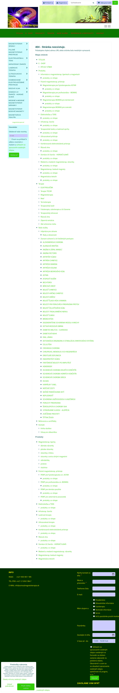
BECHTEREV (47, 282)
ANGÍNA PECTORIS (50, 253)
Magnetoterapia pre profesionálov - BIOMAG (60, 92)
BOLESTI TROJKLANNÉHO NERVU (55, 311)
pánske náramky (47, 449)
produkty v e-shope (50, 77)
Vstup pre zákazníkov (49, 432)
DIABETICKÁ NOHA (50, 333)
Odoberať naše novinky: (18, 131)
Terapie (50, 33)
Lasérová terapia (45, 514)
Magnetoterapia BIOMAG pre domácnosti (58, 99)
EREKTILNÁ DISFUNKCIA (52, 355)
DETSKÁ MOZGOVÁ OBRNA (53, 326)
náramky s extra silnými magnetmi (54, 456)
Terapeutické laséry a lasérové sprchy (55, 129)
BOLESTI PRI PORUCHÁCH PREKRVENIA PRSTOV (61, 304)
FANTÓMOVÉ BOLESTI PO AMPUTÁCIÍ (57, 362)
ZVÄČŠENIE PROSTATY (51, 413)
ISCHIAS (46, 381)
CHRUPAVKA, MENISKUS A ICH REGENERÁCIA (60, 351)
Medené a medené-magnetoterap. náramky (57, 161)
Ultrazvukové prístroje (49, 136)
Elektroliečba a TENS (48, 114)
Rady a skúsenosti (50, 234)
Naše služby (62, 33)
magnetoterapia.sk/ (18, 122)
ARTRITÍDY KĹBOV (49, 256)
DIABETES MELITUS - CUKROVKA (55, 329)
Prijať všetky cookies (25, 686)
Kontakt (100, 33)
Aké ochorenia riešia (48, 224)
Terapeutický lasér (47, 205)
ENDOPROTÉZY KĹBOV (51, 359)
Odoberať (14, 154)
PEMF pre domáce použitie (51, 489)
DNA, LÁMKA (47, 337)
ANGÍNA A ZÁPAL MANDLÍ (52, 249)
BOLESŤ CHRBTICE (50, 289)
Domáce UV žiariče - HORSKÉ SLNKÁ (54, 154)
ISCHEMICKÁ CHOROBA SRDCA (54, 377)
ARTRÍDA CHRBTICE (50, 260)
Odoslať (94, 678)
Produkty (39, 33)
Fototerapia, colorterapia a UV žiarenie (55, 209)
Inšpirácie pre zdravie (49, 231)
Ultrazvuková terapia (46, 522)
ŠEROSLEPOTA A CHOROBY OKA (55, 406)
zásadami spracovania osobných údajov (99, 667)
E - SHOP (29, 33)
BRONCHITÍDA (48, 318)
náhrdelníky (45, 460)
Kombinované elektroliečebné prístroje (55, 143)
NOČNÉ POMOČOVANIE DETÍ (53, 391)
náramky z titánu (47, 452)
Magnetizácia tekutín (49, 176)
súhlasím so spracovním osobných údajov (17, 147)
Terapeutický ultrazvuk (49, 213)
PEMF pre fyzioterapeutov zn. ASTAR (55, 474)
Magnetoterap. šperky (47, 441)
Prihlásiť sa (48, 2)
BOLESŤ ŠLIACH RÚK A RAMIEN (54, 300)
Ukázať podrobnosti (9, 685)
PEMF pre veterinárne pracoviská (53, 496)
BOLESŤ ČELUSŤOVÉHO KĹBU (54, 308)
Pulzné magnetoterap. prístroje (53, 81)
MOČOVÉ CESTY (49, 388)
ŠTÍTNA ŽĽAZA (48, 417)
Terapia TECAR (46, 191)
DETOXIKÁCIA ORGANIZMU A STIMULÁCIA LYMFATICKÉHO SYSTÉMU (68, 340)
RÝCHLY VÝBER (46, 66)
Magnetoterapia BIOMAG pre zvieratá (57, 107)
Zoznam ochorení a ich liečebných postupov (57, 238)
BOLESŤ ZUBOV (48, 315)
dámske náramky (47, 445)
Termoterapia (46, 202)
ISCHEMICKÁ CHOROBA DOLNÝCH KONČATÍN (59, 370)
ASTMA (45, 275)
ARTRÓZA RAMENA (50, 264)
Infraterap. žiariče (47, 121)
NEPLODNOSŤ (48, 395)
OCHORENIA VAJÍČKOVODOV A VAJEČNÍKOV (59, 399)
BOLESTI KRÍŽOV (49, 297)
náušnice (44, 467)
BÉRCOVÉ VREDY (49, 286)
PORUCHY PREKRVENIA (52, 402)
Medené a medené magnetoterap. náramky (55, 551)
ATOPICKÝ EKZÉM (49, 278)
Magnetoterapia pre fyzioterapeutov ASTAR (59, 85)
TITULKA (19, 33)
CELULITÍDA (47, 344)
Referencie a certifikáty (82, 33)
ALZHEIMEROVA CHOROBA (53, 242)
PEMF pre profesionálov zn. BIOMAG (54, 482)
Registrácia (62, 2)
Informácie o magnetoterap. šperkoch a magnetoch (60, 74)
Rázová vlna (45, 147)
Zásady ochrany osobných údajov (37, 690)
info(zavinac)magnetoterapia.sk (27, 585)
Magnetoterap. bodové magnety (53, 169)
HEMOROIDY (47, 366)
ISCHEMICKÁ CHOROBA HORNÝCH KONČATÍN (59, 373)
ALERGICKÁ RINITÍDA (50, 245)
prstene (44, 463)
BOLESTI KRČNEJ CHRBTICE (53, 293)
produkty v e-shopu (48, 533)
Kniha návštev (46, 428)
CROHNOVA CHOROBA (51, 348)
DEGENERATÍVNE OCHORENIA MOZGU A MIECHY (61, 322)
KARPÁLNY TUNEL (49, 384)
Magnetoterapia (47, 194)
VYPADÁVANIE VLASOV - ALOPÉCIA (56, 410)
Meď (42, 198)
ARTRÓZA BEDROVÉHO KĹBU (54, 271)
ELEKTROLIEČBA (47, 187)
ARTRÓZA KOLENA (50, 267)
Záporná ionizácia (47, 220)
